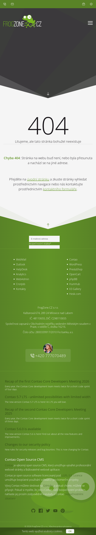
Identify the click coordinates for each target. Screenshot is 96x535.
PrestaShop (75, 269)
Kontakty (21, 289)
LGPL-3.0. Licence (72, 475)
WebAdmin (22, 279)
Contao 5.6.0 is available (23, 429)
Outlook (20, 264)
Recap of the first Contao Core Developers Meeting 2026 (47, 381)
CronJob (20, 284)
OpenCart (75, 274)
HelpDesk (21, 269)
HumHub (74, 284)
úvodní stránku (38, 179)
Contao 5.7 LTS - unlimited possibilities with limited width (47, 397)
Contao (73, 259)
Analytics (21, 274)
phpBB (73, 279)
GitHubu (48, 485)
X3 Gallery (75, 289)
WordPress (75, 264)
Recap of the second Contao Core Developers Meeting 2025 (45, 411)
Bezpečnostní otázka (40, 243)
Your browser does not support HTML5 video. (48, 73)
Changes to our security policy (27, 444)
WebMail (21, 259)
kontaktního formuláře (60, 189)
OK (70, 531)
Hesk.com (75, 294)
